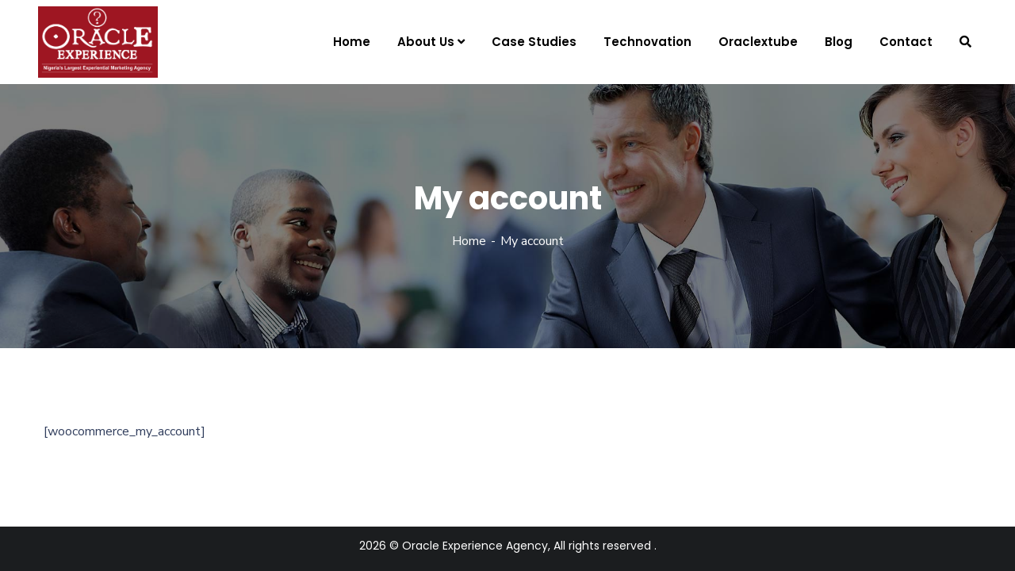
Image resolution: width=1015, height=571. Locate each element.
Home (469, 241)
